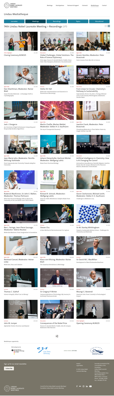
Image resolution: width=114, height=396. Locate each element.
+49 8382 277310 (103, 379)
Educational (99, 21)
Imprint (78, 364)
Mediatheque (95, 5)
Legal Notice (79, 366)
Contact (104, 5)
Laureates (14, 21)
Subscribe (9, 369)
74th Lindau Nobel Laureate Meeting (25, 27)
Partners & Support (73, 5)
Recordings (57, 21)
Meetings (49, 5)
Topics (78, 21)
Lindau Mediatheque (16, 14)
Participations (60, 5)
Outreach (85, 5)
